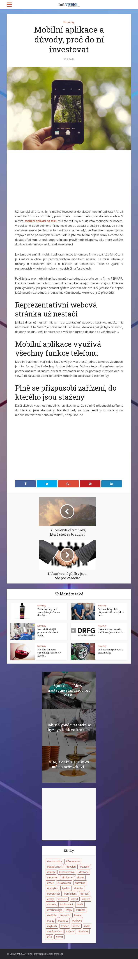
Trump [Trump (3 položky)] (81, 910)
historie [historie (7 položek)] (84, 872)
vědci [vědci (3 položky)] (77, 926)
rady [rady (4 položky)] (51, 899)
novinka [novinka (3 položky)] (80, 883)
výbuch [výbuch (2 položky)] (53, 926)
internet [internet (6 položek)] (53, 877)
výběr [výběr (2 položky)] (65, 926)
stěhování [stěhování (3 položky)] (67, 904)
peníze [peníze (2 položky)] (79, 888)
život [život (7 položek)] (60, 937)
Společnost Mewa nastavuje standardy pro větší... (69, 690)
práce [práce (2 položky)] (85, 893)
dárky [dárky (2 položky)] (52, 872)
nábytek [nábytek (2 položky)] (53, 888)
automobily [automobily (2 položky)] (55, 861)
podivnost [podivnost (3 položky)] (54, 893)
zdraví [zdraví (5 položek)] (71, 931)
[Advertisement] (69, 182)
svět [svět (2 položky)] (80, 904)
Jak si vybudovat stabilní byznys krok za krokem (69, 727)
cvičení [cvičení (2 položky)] (85, 866)
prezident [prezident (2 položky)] (71, 893)
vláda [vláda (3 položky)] (78, 915)
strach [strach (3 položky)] (52, 904)
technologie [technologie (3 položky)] (55, 910)
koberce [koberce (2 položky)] (68, 877)
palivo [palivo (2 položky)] (66, 888)
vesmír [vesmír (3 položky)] (66, 915)
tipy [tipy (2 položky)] (70, 910)
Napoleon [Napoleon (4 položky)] (65, 883)
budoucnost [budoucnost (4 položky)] (56, 866)
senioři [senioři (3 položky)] (63, 899)
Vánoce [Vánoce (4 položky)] (64, 920)
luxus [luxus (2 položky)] (81, 877)
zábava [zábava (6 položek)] (84, 931)
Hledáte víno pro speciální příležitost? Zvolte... (49, 652)
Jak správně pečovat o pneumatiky (110, 651)
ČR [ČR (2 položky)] (50, 937)
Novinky (69, 22)
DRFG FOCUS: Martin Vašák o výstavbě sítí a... (111, 631)
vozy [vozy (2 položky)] (51, 920)
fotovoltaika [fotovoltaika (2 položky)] (68, 872)
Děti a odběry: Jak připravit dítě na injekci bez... (111, 612)
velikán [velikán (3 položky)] (53, 915)
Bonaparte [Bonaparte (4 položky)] (73, 861)
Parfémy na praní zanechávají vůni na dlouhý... (48, 612)
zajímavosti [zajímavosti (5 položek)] (55, 931)
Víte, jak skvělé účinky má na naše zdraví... (69, 764)
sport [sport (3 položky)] (87, 899)
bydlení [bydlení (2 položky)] (72, 866)
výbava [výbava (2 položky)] (78, 920)
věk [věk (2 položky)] (88, 926)
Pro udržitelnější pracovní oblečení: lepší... (47, 632)
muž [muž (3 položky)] (51, 883)
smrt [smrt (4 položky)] (75, 899)
